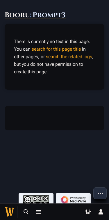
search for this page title (56, 49)
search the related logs (69, 56)
